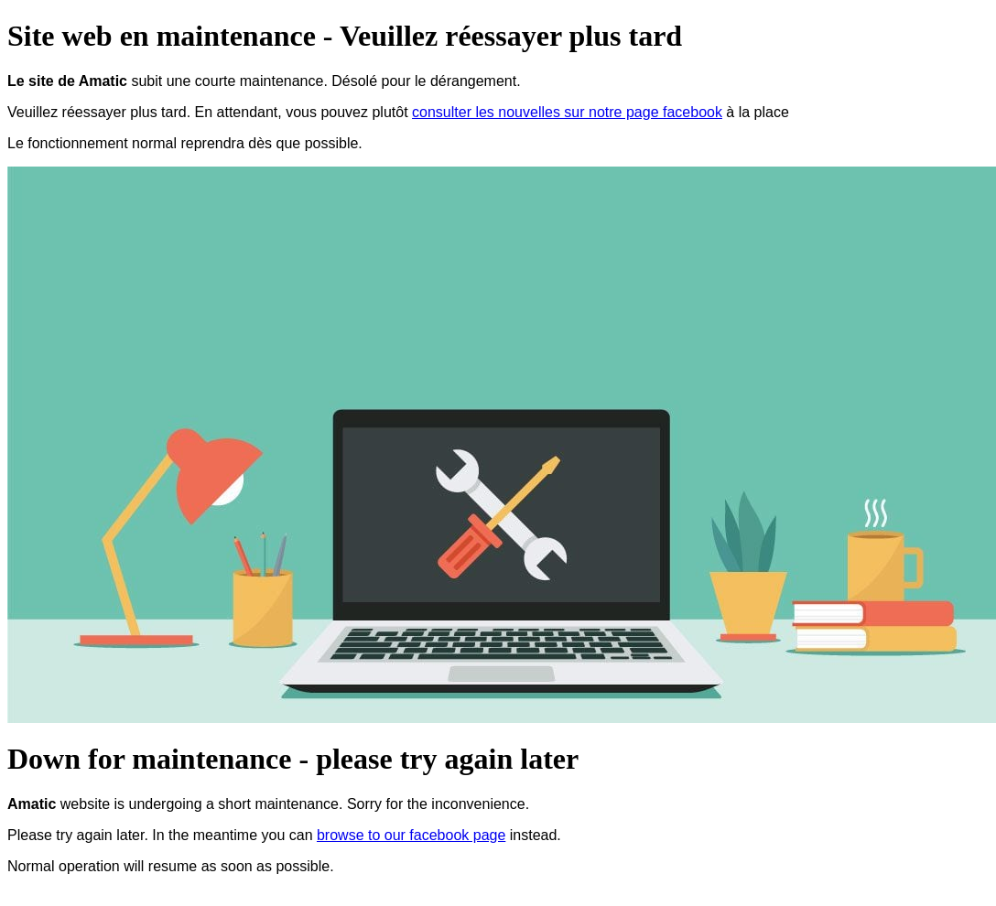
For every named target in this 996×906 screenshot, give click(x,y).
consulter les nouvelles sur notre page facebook (567, 112)
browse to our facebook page (411, 835)
